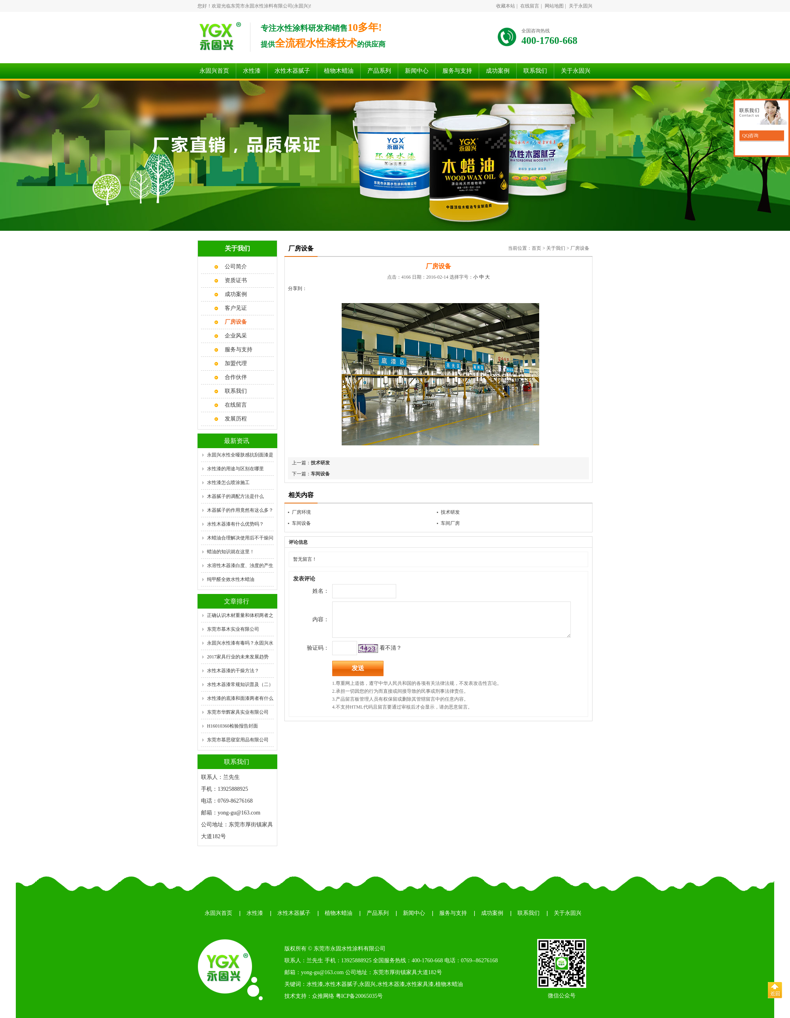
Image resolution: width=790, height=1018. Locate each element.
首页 (536, 248)
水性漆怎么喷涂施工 (228, 482)
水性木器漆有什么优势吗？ (235, 524)
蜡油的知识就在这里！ (230, 551)
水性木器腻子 (292, 71)
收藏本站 (505, 6)
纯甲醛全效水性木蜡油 (230, 579)
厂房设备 (579, 248)
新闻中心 (417, 71)
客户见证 (236, 308)
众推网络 (323, 996)
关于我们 (555, 248)
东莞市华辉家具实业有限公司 (238, 712)
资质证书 (236, 280)
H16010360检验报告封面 (232, 726)
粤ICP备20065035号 (359, 996)
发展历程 (236, 419)
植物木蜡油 (339, 71)
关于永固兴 (580, 6)
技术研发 (320, 463)
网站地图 (554, 6)
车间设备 (320, 474)
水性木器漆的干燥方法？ (233, 670)
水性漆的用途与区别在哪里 (235, 468)
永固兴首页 (214, 71)
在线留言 (529, 6)
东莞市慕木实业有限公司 (233, 629)
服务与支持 (457, 71)
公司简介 (236, 267)
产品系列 (379, 71)
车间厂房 (450, 523)
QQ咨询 (749, 135)
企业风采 (236, 336)
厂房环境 (301, 512)
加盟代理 (236, 363)
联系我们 (535, 71)
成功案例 (498, 71)
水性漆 (252, 71)
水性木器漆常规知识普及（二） (240, 684)
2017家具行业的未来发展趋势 (238, 657)
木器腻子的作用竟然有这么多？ (240, 510)
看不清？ (377, 654)
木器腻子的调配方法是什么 (235, 496)
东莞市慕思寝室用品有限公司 (238, 740)
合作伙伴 (236, 377)
